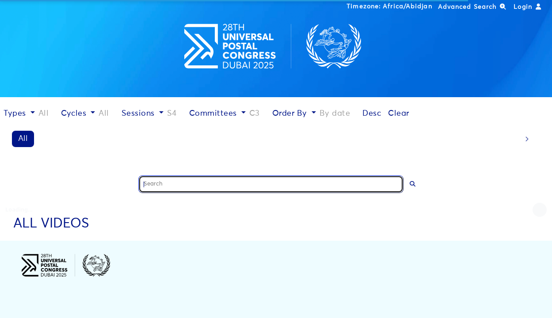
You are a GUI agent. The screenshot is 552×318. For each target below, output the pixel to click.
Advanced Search (472, 7)
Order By (291, 113)
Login (527, 7)
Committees (214, 113)
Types (16, 113)
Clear (398, 113)
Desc (371, 113)
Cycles (75, 113)
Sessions (139, 113)
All (23, 139)
